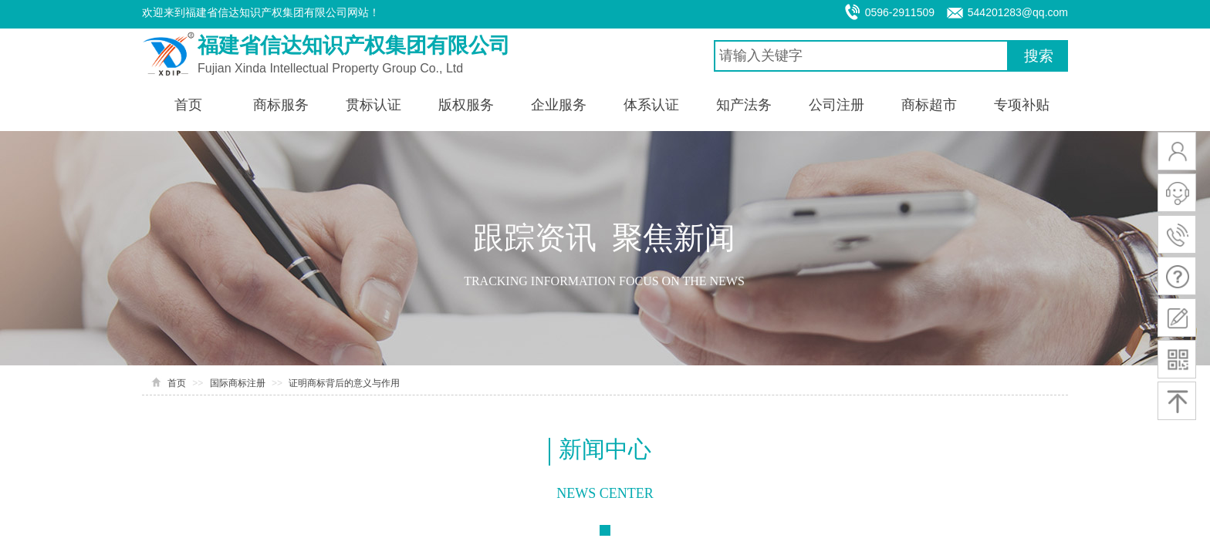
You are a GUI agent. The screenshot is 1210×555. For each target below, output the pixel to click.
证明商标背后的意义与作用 (344, 383)
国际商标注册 (237, 383)
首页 (176, 383)
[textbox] (861, 56)
